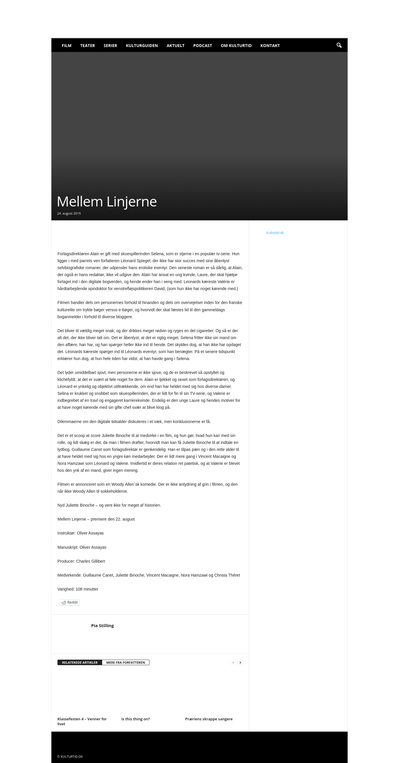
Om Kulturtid (236, 45)
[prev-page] (233, 663)
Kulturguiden (142, 45)
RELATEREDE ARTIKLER (80, 662)
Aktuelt (176, 45)
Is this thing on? (135, 718)
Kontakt (270, 45)
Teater (87, 45)
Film (66, 45)
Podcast (202, 45)
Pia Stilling (102, 625)
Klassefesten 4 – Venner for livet (82, 721)
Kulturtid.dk (275, 233)
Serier (110, 45)
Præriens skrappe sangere (209, 718)
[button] (339, 45)
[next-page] (240, 663)
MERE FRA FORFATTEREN (125, 662)
